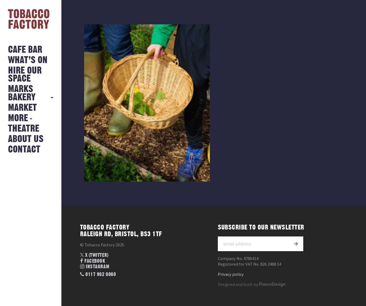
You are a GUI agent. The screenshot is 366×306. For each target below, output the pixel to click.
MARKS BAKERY (22, 93)
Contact (24, 150)
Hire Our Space (25, 75)
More (18, 118)
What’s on (28, 60)
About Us (26, 139)
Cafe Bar (25, 50)
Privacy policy (231, 274)
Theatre (23, 129)
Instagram (94, 266)
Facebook (92, 261)
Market (22, 108)
